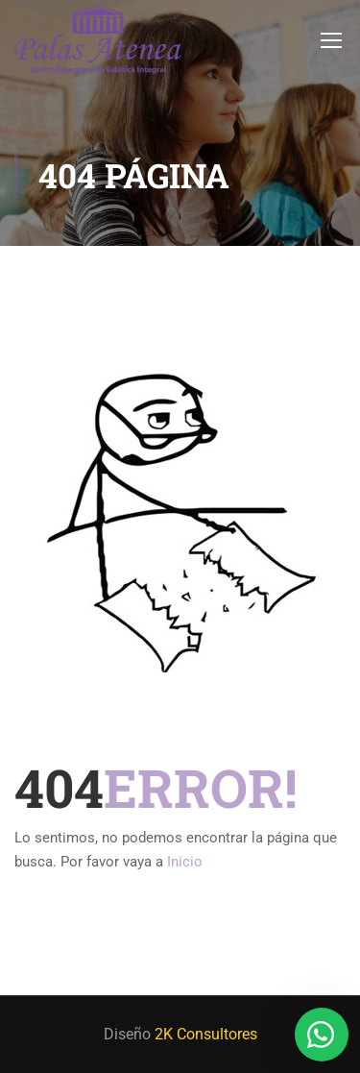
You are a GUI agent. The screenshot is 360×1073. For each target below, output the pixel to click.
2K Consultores (206, 1034)
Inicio (185, 861)
